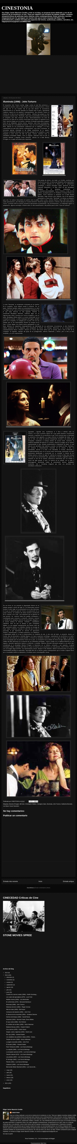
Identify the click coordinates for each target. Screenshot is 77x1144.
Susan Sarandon (14, 806)
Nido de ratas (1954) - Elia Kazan (15, 1009)
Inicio (40, 881)
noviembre (10, 979)
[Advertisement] (19, 74)
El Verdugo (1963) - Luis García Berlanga (18, 1059)
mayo (8, 1070)
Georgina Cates (41, 804)
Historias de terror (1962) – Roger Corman (18, 1007)
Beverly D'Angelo (14, 804)
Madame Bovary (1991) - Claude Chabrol (18, 1027)
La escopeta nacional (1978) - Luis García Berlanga (21, 1052)
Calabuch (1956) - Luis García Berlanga (17, 1064)
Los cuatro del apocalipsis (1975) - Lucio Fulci (19, 997)
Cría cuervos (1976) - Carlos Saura (16, 1029)
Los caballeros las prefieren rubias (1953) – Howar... (21, 1037)
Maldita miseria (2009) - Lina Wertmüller (17, 999)
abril (8, 1072)
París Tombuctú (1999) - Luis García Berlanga (19, 1047)
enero (8, 1080)
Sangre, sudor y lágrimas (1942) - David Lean (19, 1032)
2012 (6, 975)
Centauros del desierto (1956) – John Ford (18, 1012)
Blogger (52, 1138)
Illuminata (49, 804)
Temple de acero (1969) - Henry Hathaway (18, 1039)
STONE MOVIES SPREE (17, 935)
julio (8, 990)
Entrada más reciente (10, 881)
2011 (6, 1083)
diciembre (9, 977)
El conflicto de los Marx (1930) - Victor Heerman (19, 1024)
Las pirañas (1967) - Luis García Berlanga (18, 1057)
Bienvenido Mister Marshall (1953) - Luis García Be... (21, 1067)
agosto (9, 987)
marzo (8, 1075)
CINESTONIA (17, 8)
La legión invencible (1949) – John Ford (17, 1042)
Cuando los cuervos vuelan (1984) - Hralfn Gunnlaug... (21, 994)
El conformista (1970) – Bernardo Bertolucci (18, 1002)
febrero (9, 1077)
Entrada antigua (68, 881)
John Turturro (57, 804)
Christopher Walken (31, 804)
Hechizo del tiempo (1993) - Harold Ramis (18, 1017)
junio (8, 992)
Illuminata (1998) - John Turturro (15, 1004)
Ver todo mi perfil (8, 1134)
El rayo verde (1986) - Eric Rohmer (16, 1022)
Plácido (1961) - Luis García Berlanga (17, 1062)
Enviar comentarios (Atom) (42, 887)
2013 (6, 972)
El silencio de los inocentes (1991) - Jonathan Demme (21, 1014)
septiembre (10, 985)
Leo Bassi (6, 806)
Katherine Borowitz (66, 804)
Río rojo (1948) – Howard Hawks (15, 1034)
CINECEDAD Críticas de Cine (20, 897)
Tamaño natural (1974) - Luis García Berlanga (19, 1054)
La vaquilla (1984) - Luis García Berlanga (18, 1049)
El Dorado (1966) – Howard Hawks (16, 1044)
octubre (9, 982)
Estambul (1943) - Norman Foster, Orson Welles (20, 1019)
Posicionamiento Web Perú (38, 1143)
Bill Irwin (22, 804)
